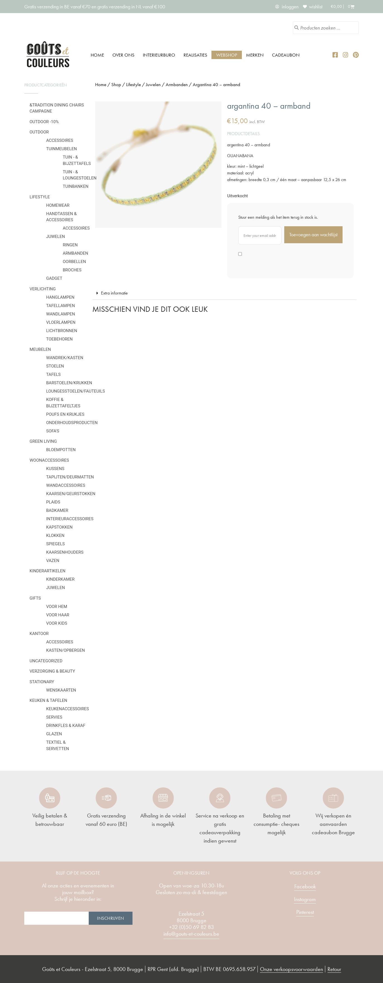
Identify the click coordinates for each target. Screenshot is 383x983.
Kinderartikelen (48, 570)
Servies (54, 717)
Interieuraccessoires (70, 518)
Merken (255, 55)
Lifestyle (40, 196)
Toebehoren (59, 339)
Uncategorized (46, 660)
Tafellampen (60, 305)
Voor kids (56, 623)
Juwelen (55, 236)
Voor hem (56, 606)
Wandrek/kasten (64, 357)
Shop (116, 84)
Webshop (226, 55)
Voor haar (57, 614)
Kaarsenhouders (65, 552)
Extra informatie (114, 293)
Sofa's (52, 431)
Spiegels (55, 543)
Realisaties (195, 55)
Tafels (53, 374)
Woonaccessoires (49, 460)
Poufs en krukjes (65, 414)
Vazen (52, 560)
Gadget (54, 278)
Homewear (58, 205)
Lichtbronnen (61, 330)
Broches (72, 269)
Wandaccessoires (65, 485)
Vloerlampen (61, 322)
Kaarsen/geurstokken (70, 493)
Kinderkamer (60, 579)
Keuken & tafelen (48, 700)
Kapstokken (59, 527)
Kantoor (39, 633)
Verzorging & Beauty (52, 671)
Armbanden (75, 253)
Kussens (55, 468)
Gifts (35, 598)
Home (97, 55)
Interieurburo (159, 55)
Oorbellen (74, 261)
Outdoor (39, 132)
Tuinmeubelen (61, 148)
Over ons (123, 55)
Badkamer (57, 510)
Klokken (55, 535)
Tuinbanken (75, 186)
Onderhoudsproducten (72, 422)
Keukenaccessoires (67, 708)
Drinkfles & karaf (65, 725)
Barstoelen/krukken (69, 382)
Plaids (53, 502)
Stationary (42, 681)
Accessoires (59, 140)
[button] (224, 293)
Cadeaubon (286, 55)
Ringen (70, 244)
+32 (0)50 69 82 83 (191, 927)
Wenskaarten (61, 690)
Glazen (54, 733)
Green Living (43, 441)
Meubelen (40, 349)
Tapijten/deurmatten (70, 477)
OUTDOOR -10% (44, 121)
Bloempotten (61, 449)
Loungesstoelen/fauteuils (75, 391)
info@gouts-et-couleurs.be (191, 933)
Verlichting (43, 288)
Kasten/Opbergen (65, 650)
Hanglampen (60, 297)
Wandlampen (60, 314)
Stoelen (55, 366)
